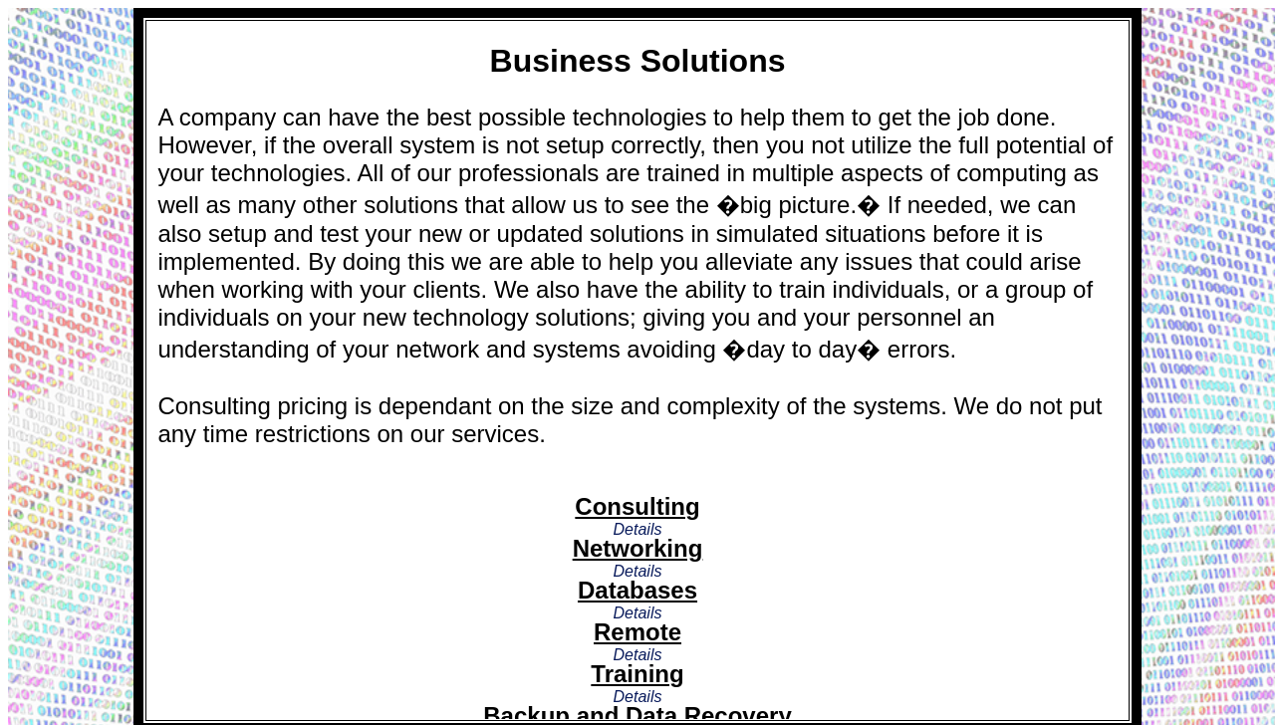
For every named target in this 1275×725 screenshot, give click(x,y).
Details (638, 529)
